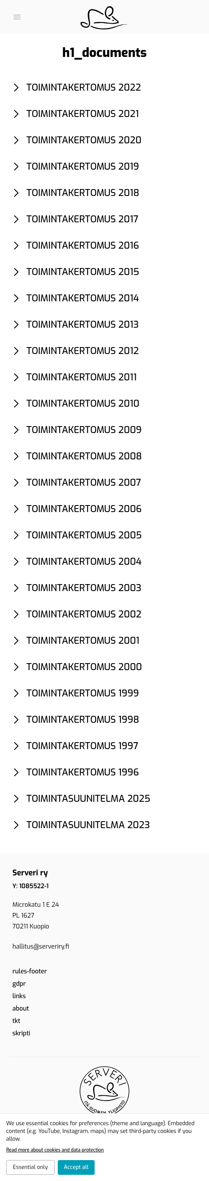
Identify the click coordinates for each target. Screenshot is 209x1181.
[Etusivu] (104, 1091)
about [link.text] (20, 1008)
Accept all (76, 1167)
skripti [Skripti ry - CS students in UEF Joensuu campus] (21, 1033)
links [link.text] (19, 996)
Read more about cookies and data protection (55, 1150)
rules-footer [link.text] (29, 971)
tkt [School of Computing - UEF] (16, 1021)
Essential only (30, 1167)
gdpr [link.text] (19, 984)
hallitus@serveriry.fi (40, 946)
